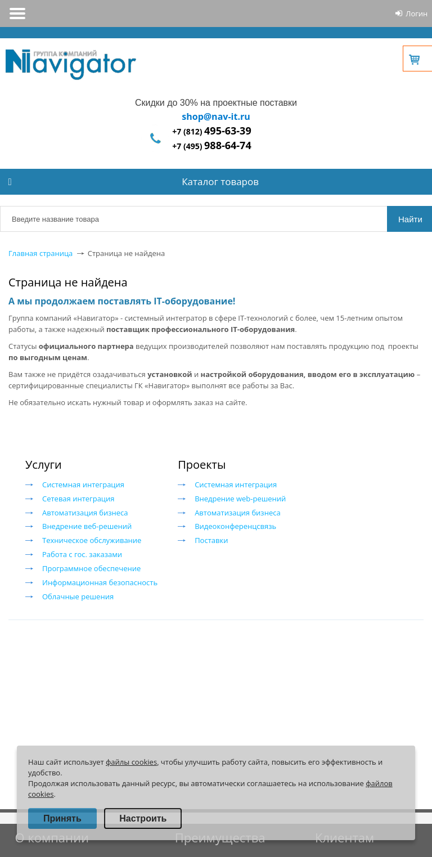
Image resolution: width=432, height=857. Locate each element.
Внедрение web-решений (240, 498)
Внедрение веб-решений (87, 526)
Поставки (211, 540)
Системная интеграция (83, 484)
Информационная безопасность (100, 582)
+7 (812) (211, 131)
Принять (62, 818)
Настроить (142, 818)
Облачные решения (78, 596)
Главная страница (40, 253)
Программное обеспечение (91, 568)
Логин (417, 13)
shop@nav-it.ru (216, 116)
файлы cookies (131, 762)
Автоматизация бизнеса (85, 513)
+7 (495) (211, 146)
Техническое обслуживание (91, 540)
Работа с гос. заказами (82, 554)
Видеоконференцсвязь (235, 526)
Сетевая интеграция (78, 498)
